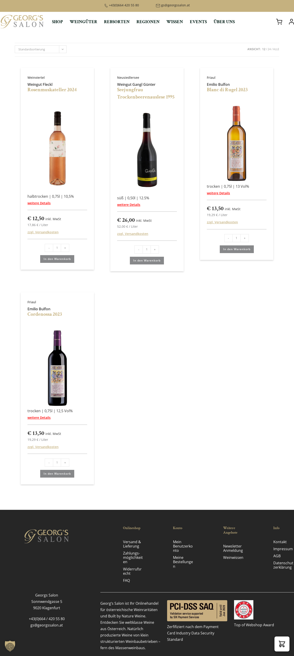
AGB (277, 555)
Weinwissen (233, 557)
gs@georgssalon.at (175, 5)
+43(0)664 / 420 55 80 (47, 618)
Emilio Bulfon (218, 84)
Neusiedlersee (128, 77)
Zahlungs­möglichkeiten (133, 557)
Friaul (211, 77)
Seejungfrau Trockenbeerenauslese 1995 (146, 93)
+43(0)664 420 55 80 (124, 5)
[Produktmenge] (57, 248)
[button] (281, 643)
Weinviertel (36, 77)
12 (263, 49)
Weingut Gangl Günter (136, 84)
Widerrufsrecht (132, 571)
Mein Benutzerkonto (183, 546)
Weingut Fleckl (39, 84)
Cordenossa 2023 (44, 314)
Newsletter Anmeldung (233, 548)
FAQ (126, 580)
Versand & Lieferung (132, 544)
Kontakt (280, 541)
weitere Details (39, 203)
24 (269, 49)
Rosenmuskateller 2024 (52, 89)
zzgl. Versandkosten (43, 232)
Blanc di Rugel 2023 (227, 89)
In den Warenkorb (57, 259)
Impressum (283, 548)
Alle (276, 49)
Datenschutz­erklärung (283, 565)
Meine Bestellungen (183, 562)
